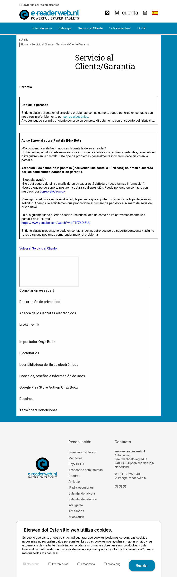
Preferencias (60, 564)
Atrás (23, 39)
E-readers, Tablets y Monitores (82, 455)
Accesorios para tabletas (85, 470)
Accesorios (76, 511)
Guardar (142, 565)
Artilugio (74, 482)
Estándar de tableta (81, 493)
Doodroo (26, 399)
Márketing (114, 564)
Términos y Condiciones (38, 410)
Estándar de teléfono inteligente (82, 502)
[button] (155, 13)
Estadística (88, 564)
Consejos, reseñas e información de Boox (52, 376)
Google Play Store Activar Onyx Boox (48, 387)
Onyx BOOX (76, 464)
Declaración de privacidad (39, 302)
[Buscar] (107, 13)
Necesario (33, 564)
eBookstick (76, 517)
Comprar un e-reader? (37, 290)
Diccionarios (29, 353)
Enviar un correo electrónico (40, 4)
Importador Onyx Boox (37, 342)
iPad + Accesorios (81, 487)
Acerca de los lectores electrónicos (47, 313)
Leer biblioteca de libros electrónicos (48, 365)
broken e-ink (29, 324)
